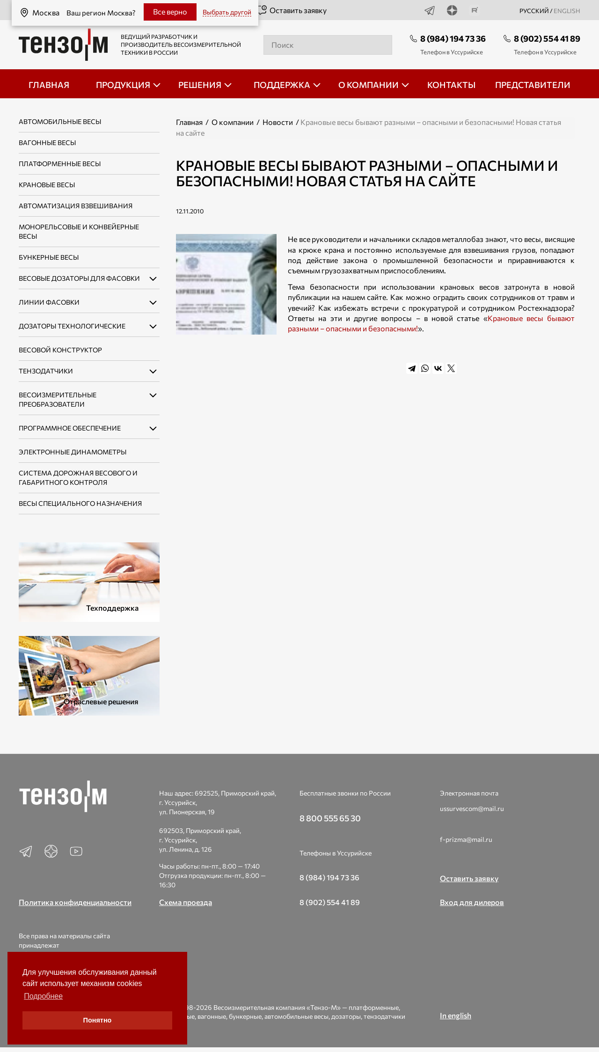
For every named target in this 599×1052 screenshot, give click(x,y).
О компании (233, 121)
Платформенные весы (60, 164)
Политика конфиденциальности (75, 902)
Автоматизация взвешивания (75, 206)
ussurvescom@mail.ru (472, 808)
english (567, 11)
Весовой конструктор (60, 350)
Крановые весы (47, 185)
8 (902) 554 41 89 (547, 38)
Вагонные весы (47, 142)
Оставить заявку (291, 10)
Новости (278, 121)
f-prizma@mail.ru (466, 839)
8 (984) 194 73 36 (453, 38)
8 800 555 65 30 (330, 818)
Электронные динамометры (72, 452)
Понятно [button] (97, 1020)
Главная (189, 121)
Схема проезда (185, 902)
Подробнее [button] (43, 996)
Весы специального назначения (80, 503)
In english (455, 1015)
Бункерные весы (49, 257)
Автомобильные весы (60, 121)
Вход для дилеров (472, 902)
